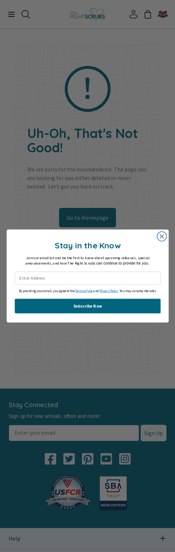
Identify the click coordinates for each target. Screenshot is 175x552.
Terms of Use (83, 291)
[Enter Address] (88, 278)
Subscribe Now (87, 306)
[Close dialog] (161, 236)
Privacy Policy (108, 291)
